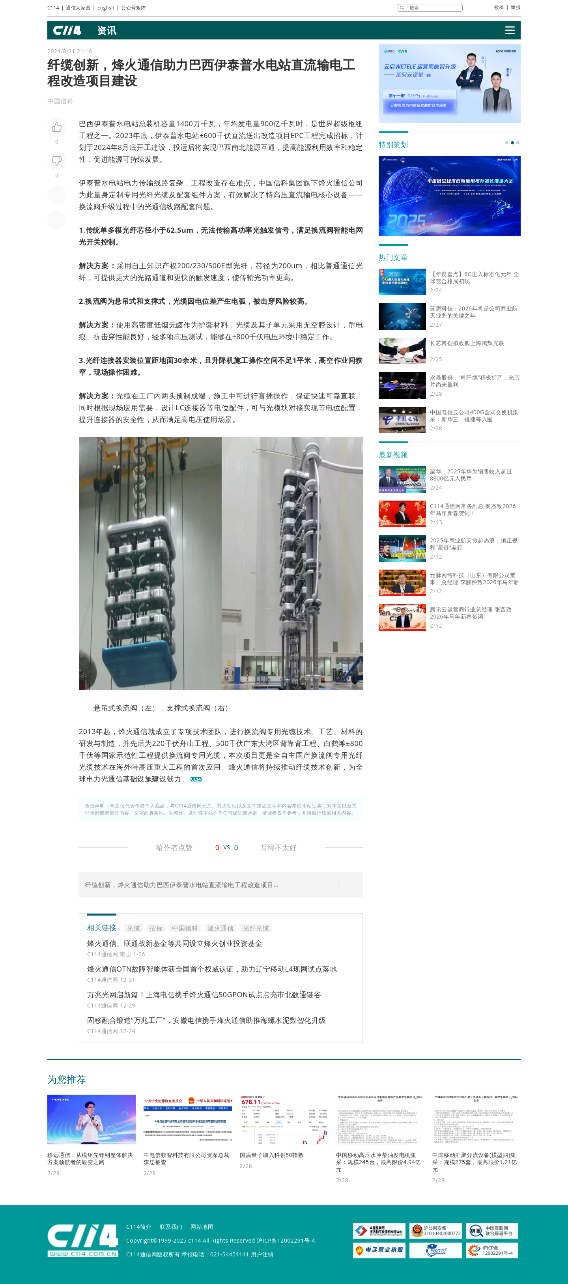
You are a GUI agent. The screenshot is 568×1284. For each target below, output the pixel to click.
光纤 (129, 230)
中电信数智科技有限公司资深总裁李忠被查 (187, 1158)
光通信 (156, 206)
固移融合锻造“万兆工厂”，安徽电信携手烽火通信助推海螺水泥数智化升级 (206, 1020)
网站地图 (202, 1226)
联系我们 (171, 1226)
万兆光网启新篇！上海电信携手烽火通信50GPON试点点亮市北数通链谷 (204, 994)
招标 (340, 135)
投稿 (499, 7)
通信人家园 (78, 7)
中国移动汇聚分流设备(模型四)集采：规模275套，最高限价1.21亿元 (474, 1162)
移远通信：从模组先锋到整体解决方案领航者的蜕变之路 (90, 1158)
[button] (506, 142)
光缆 (180, 301)
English (105, 7)
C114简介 (138, 1226)
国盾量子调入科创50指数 (272, 1155)
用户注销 (262, 1254)
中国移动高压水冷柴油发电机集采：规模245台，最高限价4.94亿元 (378, 1162)
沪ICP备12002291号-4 (286, 1240)
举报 (516, 7)
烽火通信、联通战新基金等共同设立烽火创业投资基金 (174, 943)
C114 (53, 7)
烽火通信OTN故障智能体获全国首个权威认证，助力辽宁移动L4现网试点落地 (212, 969)
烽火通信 (333, 182)
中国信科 (273, 182)
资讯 (106, 30)
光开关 (90, 242)
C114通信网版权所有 (153, 1254)
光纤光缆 (154, 194)
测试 (196, 336)
